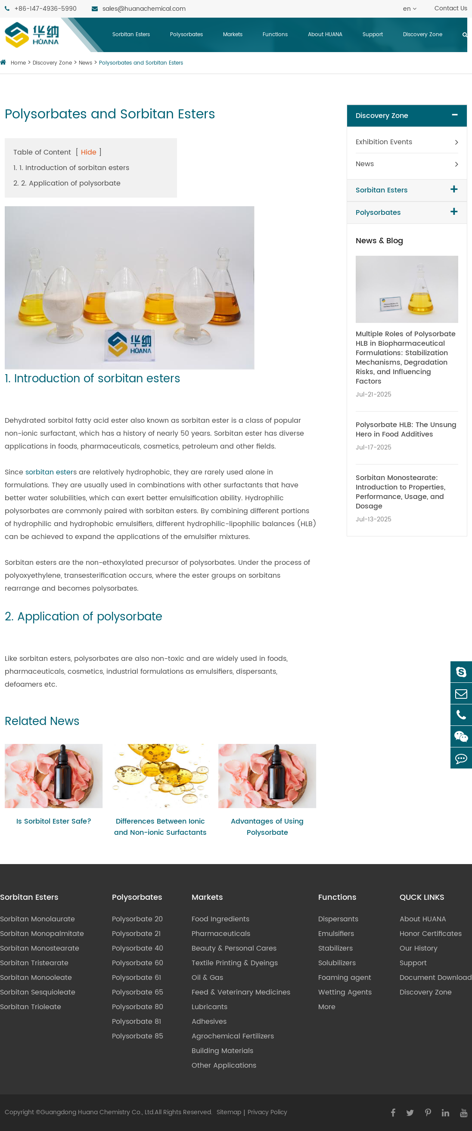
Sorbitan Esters (131, 35)
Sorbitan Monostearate (39, 948)
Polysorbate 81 (136, 1021)
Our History (419, 948)
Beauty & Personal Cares (234, 948)
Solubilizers (337, 963)
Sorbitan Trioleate (30, 1007)
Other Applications (224, 1065)
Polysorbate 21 (136, 933)
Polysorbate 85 (137, 1036)
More (326, 1007)
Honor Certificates (431, 933)
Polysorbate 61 (136, 977)
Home (18, 63)
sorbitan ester (49, 472)
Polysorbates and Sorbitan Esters (141, 63)
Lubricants (209, 1007)
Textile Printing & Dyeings (235, 963)
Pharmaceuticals (221, 933)
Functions (275, 35)
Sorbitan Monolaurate (37, 919)
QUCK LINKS (422, 897)
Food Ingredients (220, 919)
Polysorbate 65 (137, 992)
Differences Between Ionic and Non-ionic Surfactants (160, 827)
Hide (88, 152)
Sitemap (229, 1112)
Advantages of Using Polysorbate (267, 827)
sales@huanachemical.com (139, 8)
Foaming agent (344, 977)
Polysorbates (186, 35)
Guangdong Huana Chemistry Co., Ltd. (97, 1112)
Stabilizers (335, 948)
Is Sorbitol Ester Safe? (53, 821)
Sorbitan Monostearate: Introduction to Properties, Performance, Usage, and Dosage (400, 492)
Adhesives (209, 1021)
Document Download (436, 977)
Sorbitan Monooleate (36, 977)
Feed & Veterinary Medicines (241, 992)
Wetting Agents (345, 992)
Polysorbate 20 (137, 919)
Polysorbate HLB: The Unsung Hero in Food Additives (406, 429)
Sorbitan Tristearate (34, 963)
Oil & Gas (207, 977)
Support (373, 35)
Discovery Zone (422, 35)
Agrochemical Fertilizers (233, 1036)
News (85, 63)
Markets (232, 35)
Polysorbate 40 (137, 948)
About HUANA (325, 35)
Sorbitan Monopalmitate (42, 933)
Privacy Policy (267, 1112)
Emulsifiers (336, 933)
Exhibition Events (384, 142)
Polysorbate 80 (137, 1007)
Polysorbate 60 (137, 963)
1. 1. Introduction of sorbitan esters (71, 168)
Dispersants (338, 919)
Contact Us (451, 8)
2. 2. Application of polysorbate (67, 183)
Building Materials (222, 1051)
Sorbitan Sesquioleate (37, 992)
